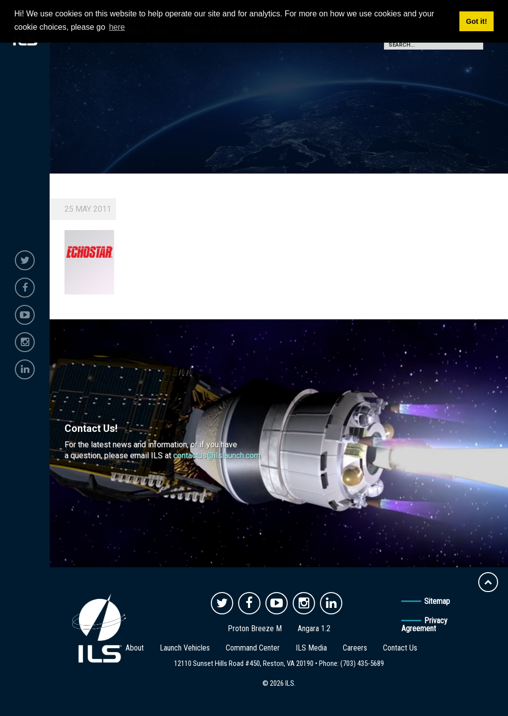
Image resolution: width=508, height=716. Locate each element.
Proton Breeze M (255, 628)
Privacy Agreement (424, 624)
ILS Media (311, 648)
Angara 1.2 (314, 628)
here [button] (117, 27)
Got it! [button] (476, 21)
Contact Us (400, 648)
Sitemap (437, 601)
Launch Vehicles (185, 648)
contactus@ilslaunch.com (216, 455)
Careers (355, 648)
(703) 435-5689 (362, 663)
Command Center (253, 648)
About (135, 648)
